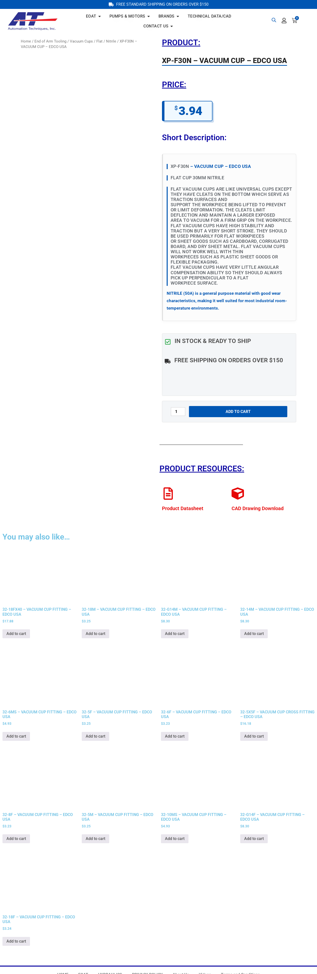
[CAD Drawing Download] (238, 493)
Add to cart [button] (16, 633)
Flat (99, 41)
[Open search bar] (273, 20)
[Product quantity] (178, 411)
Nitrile (111, 41)
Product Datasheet (182, 508)
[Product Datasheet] (168, 493)
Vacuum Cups (81, 41)
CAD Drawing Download (258, 508)
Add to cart (238, 411)
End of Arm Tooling (50, 41)
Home (26, 41)
